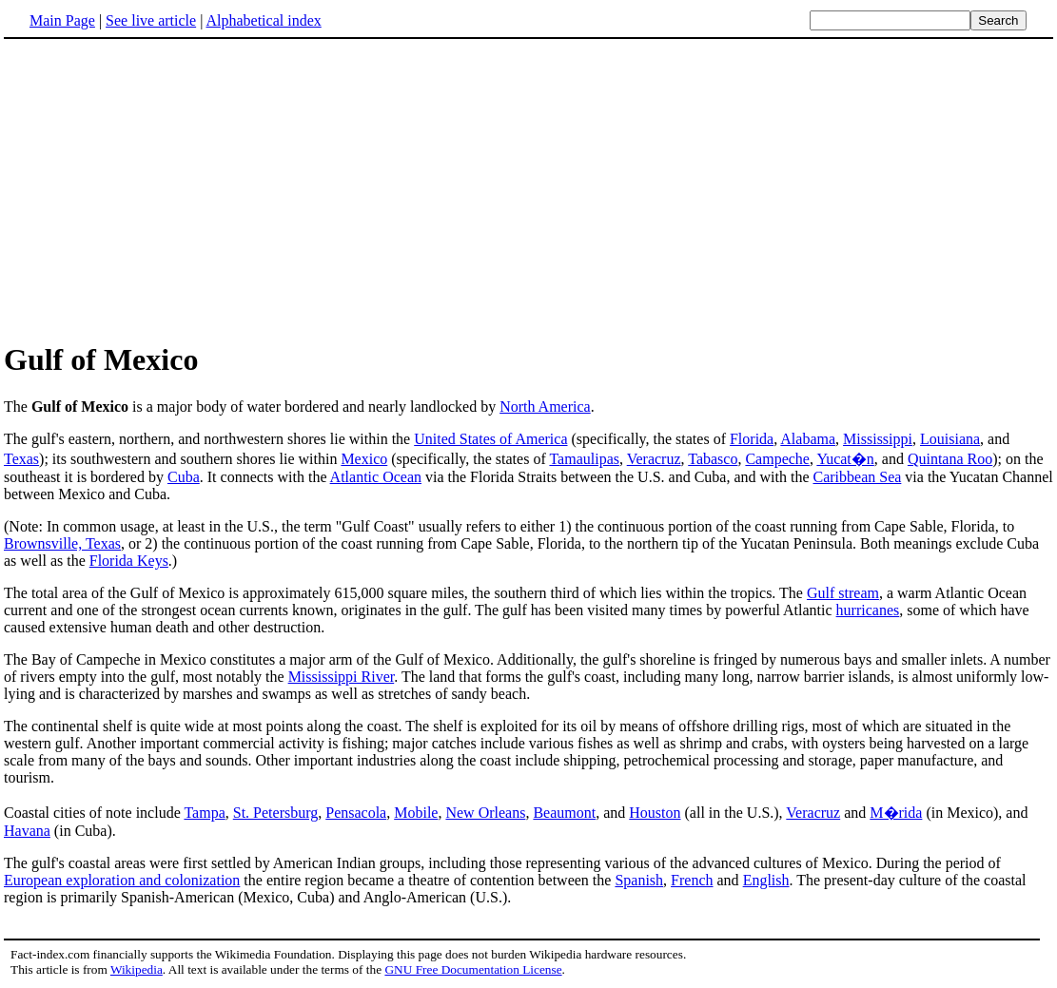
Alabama (807, 439)
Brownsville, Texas (62, 543)
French (692, 880)
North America (545, 406)
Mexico (364, 459)
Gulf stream (843, 593)
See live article (151, 20)
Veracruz (654, 459)
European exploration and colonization (122, 880)
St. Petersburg (275, 812)
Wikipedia (136, 969)
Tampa (204, 812)
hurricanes (868, 610)
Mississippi (877, 439)
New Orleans (485, 812)
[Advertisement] (163, 189)
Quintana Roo (950, 459)
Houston (654, 812)
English (766, 880)
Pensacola (355, 812)
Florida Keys (128, 560)
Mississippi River (341, 676)
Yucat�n (844, 459)
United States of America (490, 439)
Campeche (777, 459)
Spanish (639, 880)
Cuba (183, 477)
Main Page (62, 20)
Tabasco (712, 459)
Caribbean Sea (857, 477)
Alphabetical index (263, 20)
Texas (21, 459)
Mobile (416, 812)
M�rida (896, 812)
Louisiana (950, 439)
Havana (27, 831)
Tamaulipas (584, 459)
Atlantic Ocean (375, 477)
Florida (751, 439)
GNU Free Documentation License (472, 969)
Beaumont (564, 812)
